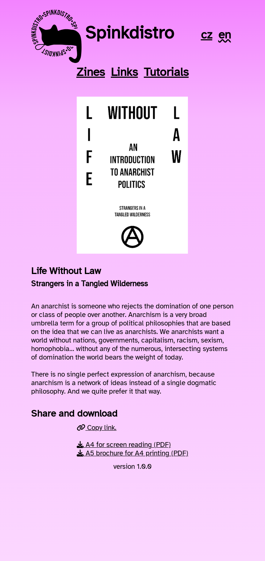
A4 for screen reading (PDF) (124, 444)
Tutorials (166, 72)
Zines (90, 72)
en (224, 34)
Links (124, 72)
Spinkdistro (129, 32)
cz (206, 34)
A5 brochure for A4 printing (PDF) (132, 453)
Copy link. (96, 427)
